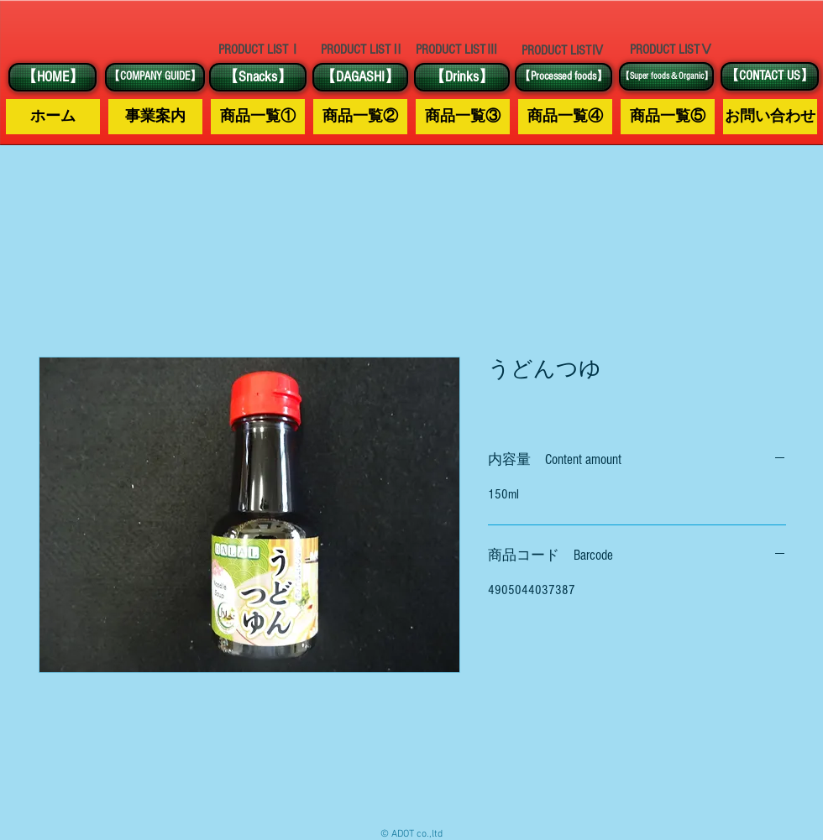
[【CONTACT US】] (770, 76)
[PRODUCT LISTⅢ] (457, 50)
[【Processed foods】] (563, 77)
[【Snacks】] (258, 77)
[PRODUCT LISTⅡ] (362, 50)
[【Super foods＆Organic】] (666, 76)
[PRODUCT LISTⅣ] (562, 50)
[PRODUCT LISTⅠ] (259, 49)
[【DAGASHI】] (360, 77)
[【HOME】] (52, 77)
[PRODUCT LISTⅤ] (671, 49)
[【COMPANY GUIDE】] (155, 77)
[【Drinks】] (462, 77)
